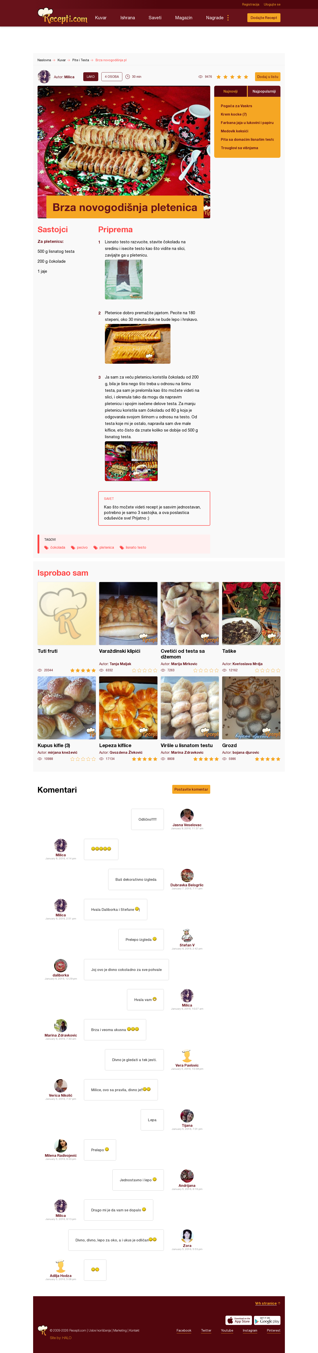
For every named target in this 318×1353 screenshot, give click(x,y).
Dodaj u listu (267, 76)
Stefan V (187, 945)
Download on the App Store (238, 1320)
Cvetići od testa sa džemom (190, 627)
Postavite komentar (191, 789)
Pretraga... (237, 18)
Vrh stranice (266, 1303)
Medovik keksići (234, 131)
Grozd (251, 718)
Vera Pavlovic (187, 1065)
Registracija (250, 4)
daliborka (61, 975)
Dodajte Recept (264, 17)
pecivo (82, 547)
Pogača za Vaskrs (236, 106)
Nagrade (214, 17)
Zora (187, 1245)
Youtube (227, 1330)
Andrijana (187, 1185)
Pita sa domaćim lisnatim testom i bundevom (247, 139)
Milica (69, 77)
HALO (66, 1338)
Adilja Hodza (61, 1275)
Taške (251, 627)
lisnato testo (136, 547)
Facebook (184, 1330)
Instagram (250, 1330)
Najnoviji (230, 91)
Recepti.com (63, 16)
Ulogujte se (272, 4)
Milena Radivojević (61, 1155)
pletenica (107, 547)
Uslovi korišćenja (100, 1330)
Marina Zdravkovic (61, 1035)
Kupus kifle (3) (67, 718)
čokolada (57, 547)
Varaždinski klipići (128, 627)
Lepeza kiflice (128, 718)
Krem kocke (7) (234, 114)
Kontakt (134, 1330)
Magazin (183, 17)
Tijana (187, 1125)
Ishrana (127, 17)
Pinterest (273, 1330)
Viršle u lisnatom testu (190, 718)
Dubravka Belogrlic (187, 885)
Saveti (155, 17)
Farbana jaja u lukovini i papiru (247, 122)
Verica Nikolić (60, 1095)
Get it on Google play (267, 1320)
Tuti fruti (67, 627)
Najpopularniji (264, 91)
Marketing (120, 1330)
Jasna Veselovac (187, 825)
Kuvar (101, 17)
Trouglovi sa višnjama (239, 148)
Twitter (206, 1330)
